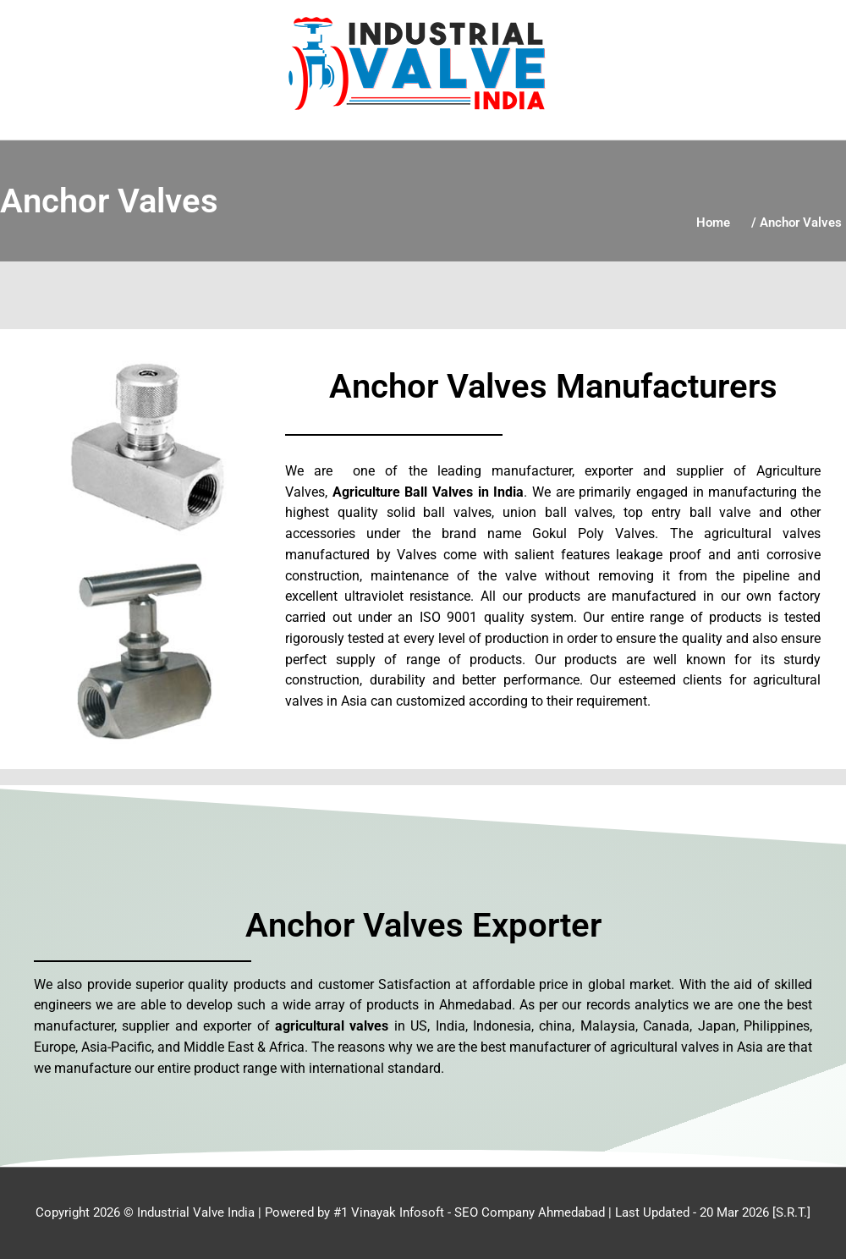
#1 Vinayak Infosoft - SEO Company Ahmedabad (469, 1212)
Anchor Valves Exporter (423, 925)
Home (713, 222)
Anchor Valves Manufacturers (553, 386)
